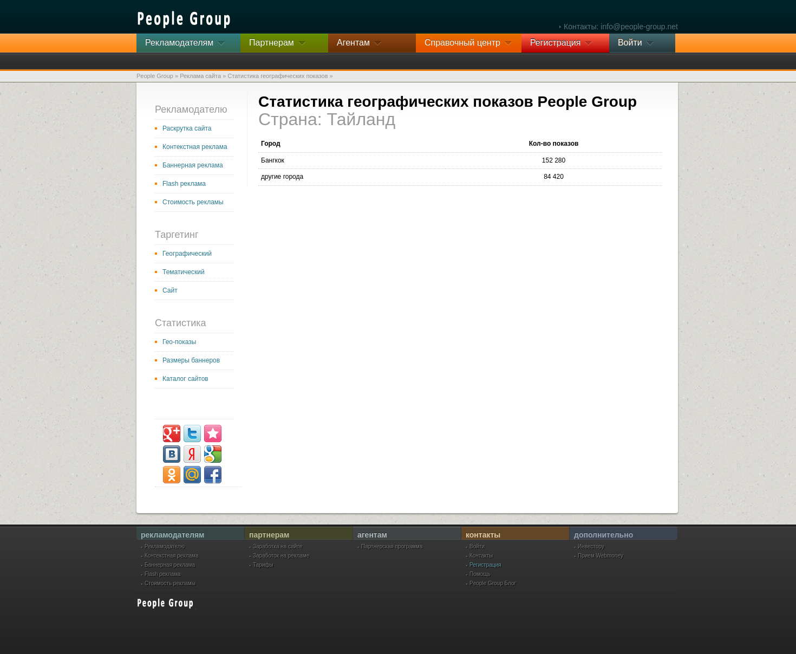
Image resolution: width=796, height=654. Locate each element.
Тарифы (263, 565)
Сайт (170, 290)
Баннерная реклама (192, 165)
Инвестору (591, 546)
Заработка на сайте (277, 546)
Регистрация (485, 565)
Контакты (481, 556)
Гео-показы (179, 342)
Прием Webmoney (600, 556)
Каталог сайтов (185, 379)
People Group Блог (492, 583)
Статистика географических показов (277, 76)
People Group (154, 76)
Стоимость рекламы (193, 202)
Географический (187, 253)
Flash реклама (184, 183)
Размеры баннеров (191, 360)
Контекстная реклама (194, 147)
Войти (477, 546)
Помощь (480, 574)
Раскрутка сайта (187, 128)
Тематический (183, 272)
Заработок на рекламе (281, 556)
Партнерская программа (391, 546)
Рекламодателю (165, 546)
